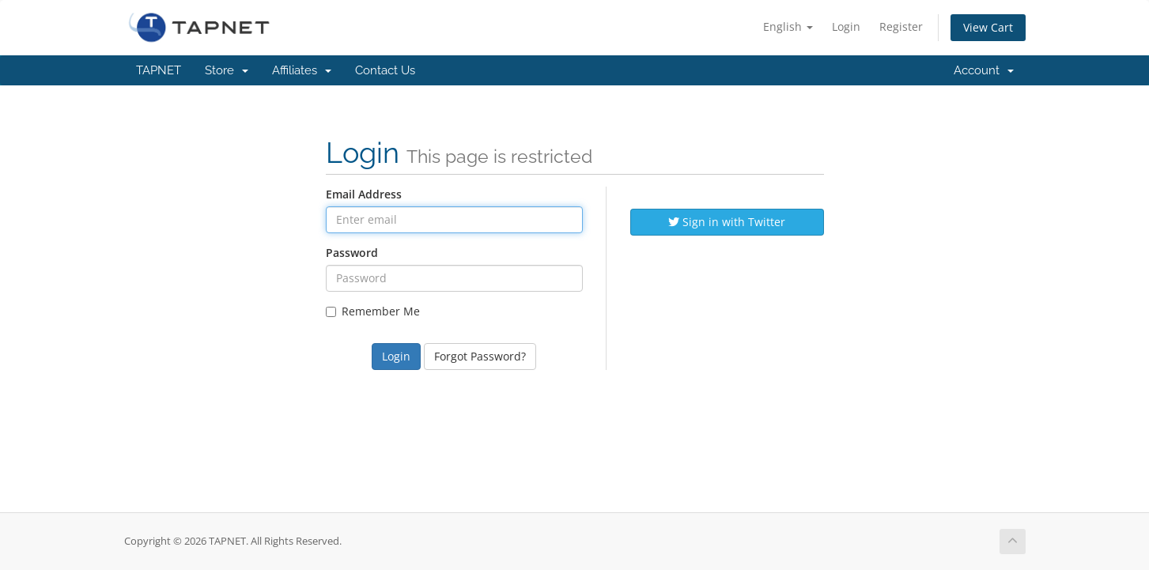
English (788, 26)
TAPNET (158, 70)
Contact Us (385, 70)
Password (352, 252)
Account (984, 70)
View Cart (988, 27)
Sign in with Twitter (726, 221)
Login (846, 26)
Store (226, 70)
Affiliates (301, 70)
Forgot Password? (480, 356)
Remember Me (373, 311)
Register (901, 26)
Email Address (364, 194)
